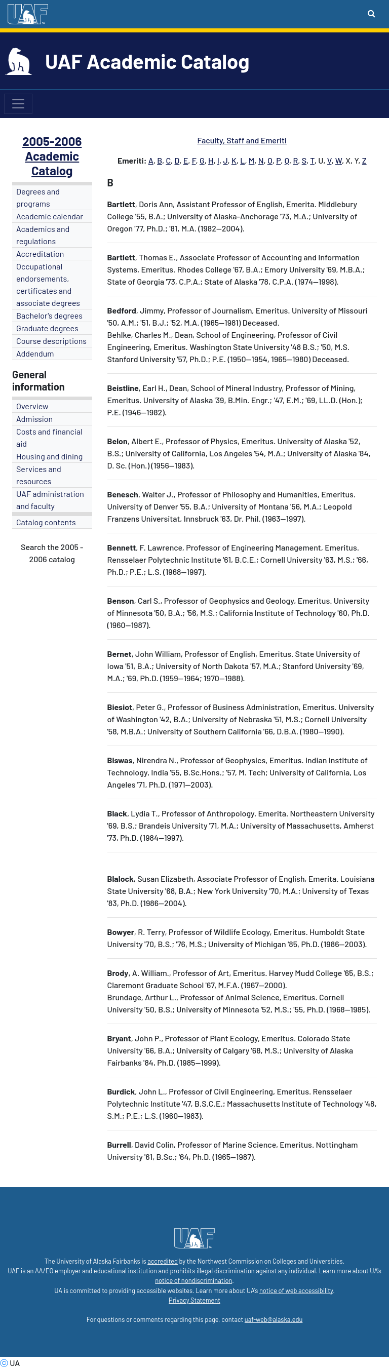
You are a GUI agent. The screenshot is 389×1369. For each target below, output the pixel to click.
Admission (34, 418)
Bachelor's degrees (49, 315)
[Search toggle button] (371, 13)
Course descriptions (51, 340)
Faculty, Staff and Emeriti (242, 140)
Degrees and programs (38, 197)
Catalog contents (46, 522)
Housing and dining (49, 456)
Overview (32, 406)
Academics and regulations (42, 235)
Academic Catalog (52, 163)
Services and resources (38, 475)
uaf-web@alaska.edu (273, 1319)
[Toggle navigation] (18, 104)
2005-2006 (52, 141)
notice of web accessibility (296, 1290)
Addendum (35, 353)
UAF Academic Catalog (147, 61)
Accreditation (40, 253)
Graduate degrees (47, 328)
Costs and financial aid (49, 437)
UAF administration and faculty (50, 500)
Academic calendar (49, 216)
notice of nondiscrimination (193, 1280)
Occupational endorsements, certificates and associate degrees (48, 284)
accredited (162, 1261)
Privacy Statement (194, 1300)
